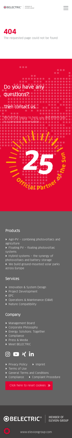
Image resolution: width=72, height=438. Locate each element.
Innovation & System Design (27, 287)
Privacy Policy (18, 364)
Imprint (40, 364)
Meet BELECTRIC (20, 344)
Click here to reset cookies (28, 385)
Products (12, 231)
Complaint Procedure (46, 377)
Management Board (22, 323)
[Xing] (24, 355)
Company (13, 315)
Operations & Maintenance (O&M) (31, 300)
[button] (65, 8)
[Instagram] (7, 355)
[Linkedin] (31, 355)
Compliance (16, 336)
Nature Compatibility (22, 304)
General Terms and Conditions (29, 373)
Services (12, 279)
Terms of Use (18, 369)
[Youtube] (16, 355)
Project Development (23, 291)
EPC (11, 296)
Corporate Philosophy (23, 327)
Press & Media (18, 340)
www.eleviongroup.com (36, 432)
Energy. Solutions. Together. (27, 331)
